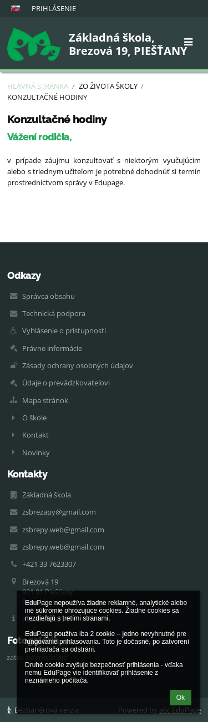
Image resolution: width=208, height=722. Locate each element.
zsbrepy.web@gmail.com (63, 530)
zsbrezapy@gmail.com (59, 512)
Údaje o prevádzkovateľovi (66, 383)
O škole (34, 418)
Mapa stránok (45, 400)
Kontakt (35, 435)
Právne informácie (52, 348)
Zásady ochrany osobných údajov (77, 365)
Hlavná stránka (37, 86)
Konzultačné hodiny (47, 97)
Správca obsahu (48, 296)
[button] (15, 8)
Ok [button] (180, 697)
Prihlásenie (54, 8)
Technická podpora (53, 313)
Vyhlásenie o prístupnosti (64, 330)
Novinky (36, 452)
